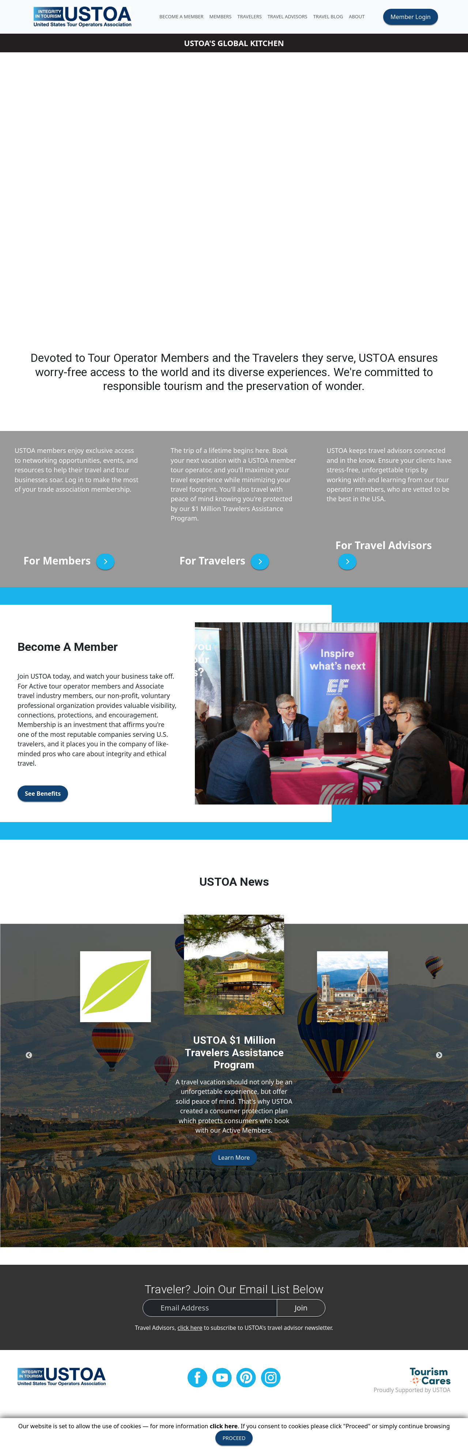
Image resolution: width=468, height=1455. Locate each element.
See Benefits (43, 795)
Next (439, 1057)
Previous (29, 1057)
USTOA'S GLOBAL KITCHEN (234, 44)
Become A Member (185, 17)
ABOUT (361, 17)
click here (190, 1330)
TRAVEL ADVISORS (291, 17)
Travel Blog (332, 17)
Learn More (234, 1159)
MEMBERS (224, 17)
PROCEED (234, 1438)
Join (301, 1310)
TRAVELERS (253, 17)
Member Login (410, 18)
